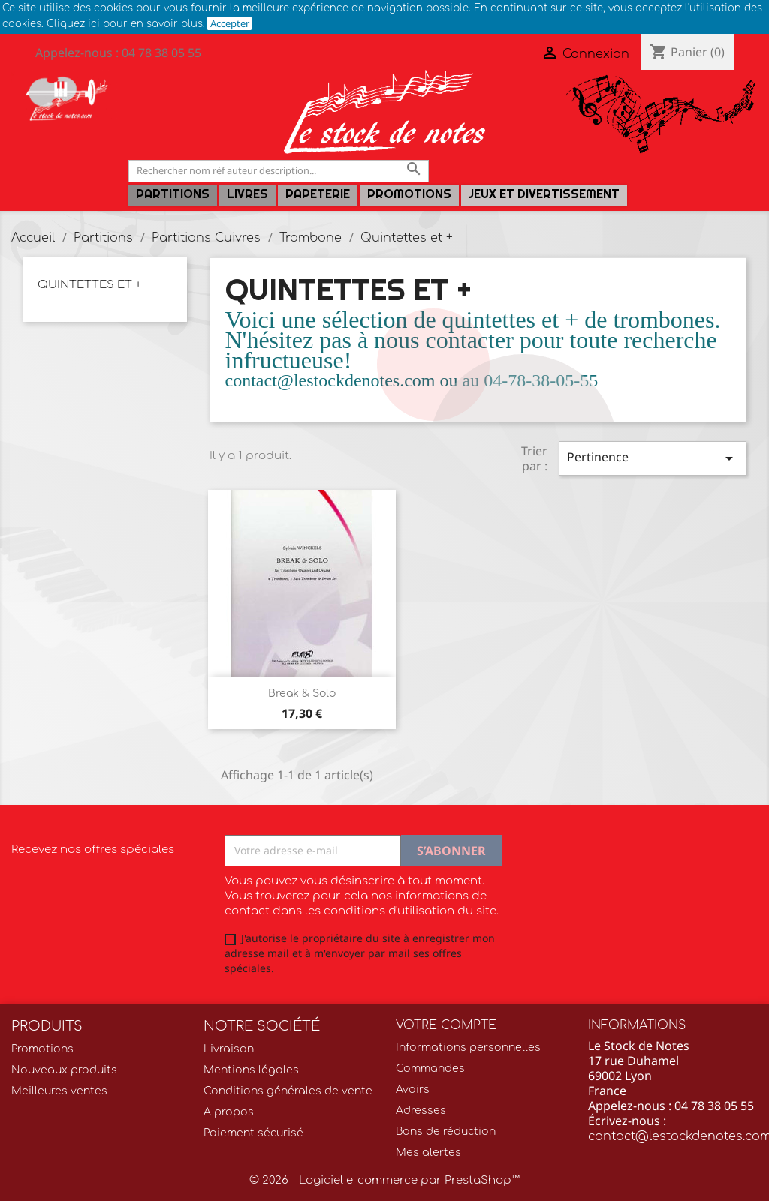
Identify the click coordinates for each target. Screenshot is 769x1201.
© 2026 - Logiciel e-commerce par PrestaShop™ (384, 1180)
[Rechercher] (278, 171)
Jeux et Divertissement (544, 194)
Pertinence (652, 458)
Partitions (173, 194)
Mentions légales (251, 1070)
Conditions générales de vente (288, 1091)
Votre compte (446, 1025)
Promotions (409, 194)
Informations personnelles (468, 1047)
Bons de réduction (446, 1131)
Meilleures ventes (59, 1091)
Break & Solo (302, 693)
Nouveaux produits (64, 1070)
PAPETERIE (317, 194)
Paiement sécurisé (253, 1133)
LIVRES (247, 194)
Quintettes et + (89, 284)
